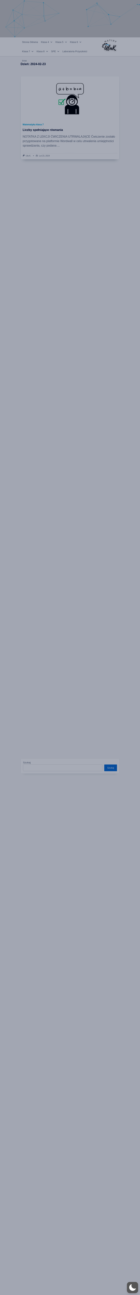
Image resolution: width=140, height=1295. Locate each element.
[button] (132, 1287)
